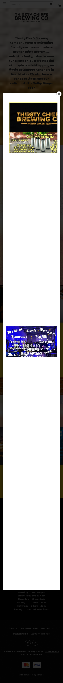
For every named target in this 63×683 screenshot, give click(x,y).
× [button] (58, 93)
